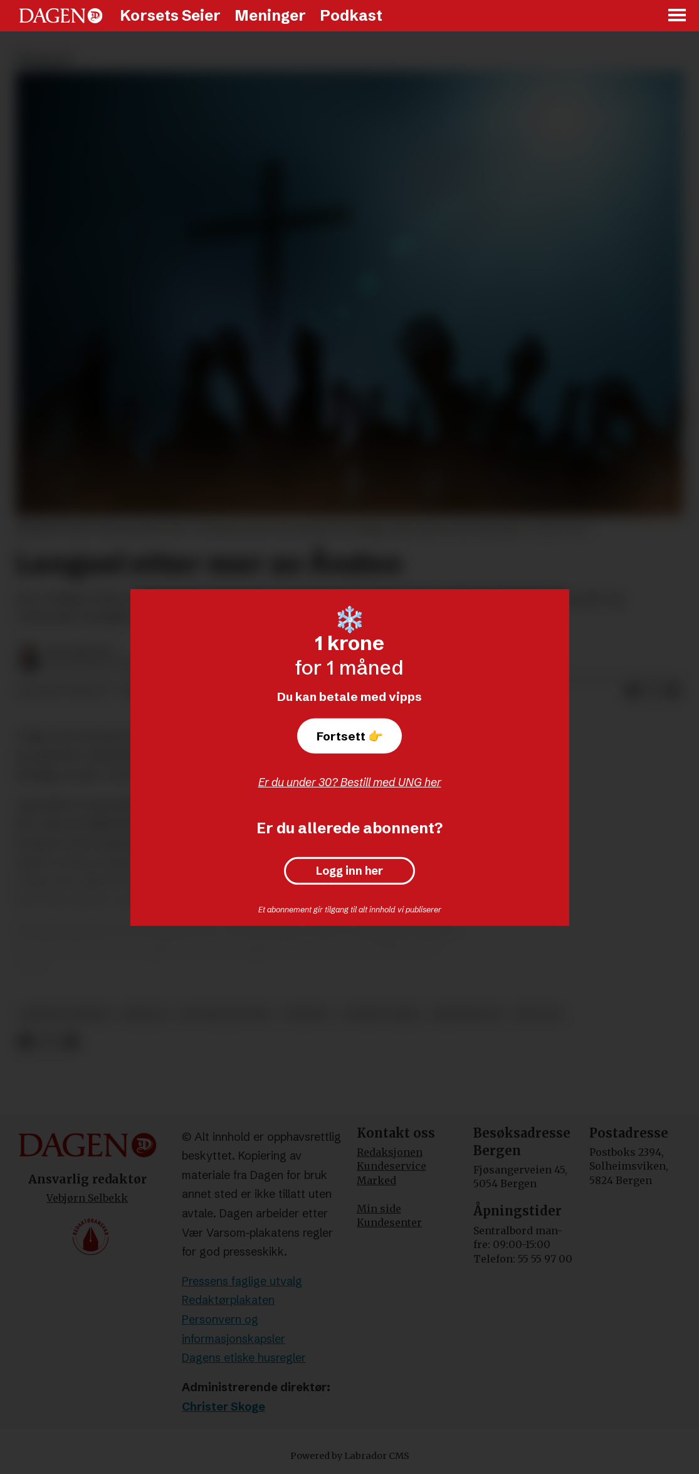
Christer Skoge (223, 1406)
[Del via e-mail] (672, 691)
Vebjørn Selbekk (87, 1198)
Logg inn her (349, 871)
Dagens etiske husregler (244, 1357)
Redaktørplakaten (228, 1300)
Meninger (270, 15)
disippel (306, 1014)
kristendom (466, 1014)
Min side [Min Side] (379, 1208)
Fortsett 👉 (350, 736)
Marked (376, 1180)
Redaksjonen (390, 1152)
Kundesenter (389, 1222)
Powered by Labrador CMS (349, 1455)
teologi (537, 1014)
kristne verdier (65, 1014)
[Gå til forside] (61, 15)
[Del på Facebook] (632, 691)
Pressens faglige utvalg (242, 1281)
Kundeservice (391, 1166)
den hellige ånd (225, 1014)
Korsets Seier (170, 15)
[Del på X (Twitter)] (652, 691)
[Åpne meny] (678, 16)
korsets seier (381, 1014)
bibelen (145, 1014)
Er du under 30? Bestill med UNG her (349, 782)
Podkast (351, 15)
